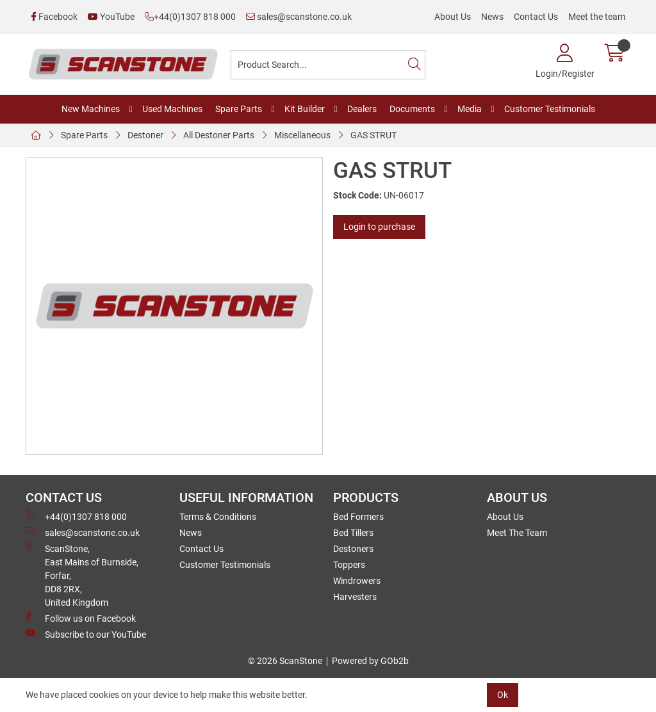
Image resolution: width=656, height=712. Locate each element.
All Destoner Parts (218, 135)
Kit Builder (304, 109)
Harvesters (355, 597)
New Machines (91, 109)
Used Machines (172, 109)
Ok (502, 695)
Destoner (145, 135)
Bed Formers (358, 517)
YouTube (111, 17)
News (492, 17)
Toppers (349, 565)
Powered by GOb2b (370, 661)
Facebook (54, 17)
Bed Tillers (353, 533)
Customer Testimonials (549, 109)
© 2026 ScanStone (285, 661)
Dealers (362, 109)
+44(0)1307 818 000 (190, 17)
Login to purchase (379, 227)
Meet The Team (517, 533)
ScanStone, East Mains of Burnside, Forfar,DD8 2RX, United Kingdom (82, 575)
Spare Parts (238, 109)
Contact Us (536, 17)
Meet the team (596, 17)
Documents (412, 109)
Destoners (353, 549)
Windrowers (357, 581)
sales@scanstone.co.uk (299, 17)
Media (469, 109)
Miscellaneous (302, 135)
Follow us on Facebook (81, 618)
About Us (452, 17)
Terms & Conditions (217, 517)
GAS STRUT (373, 135)
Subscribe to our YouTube (86, 634)
